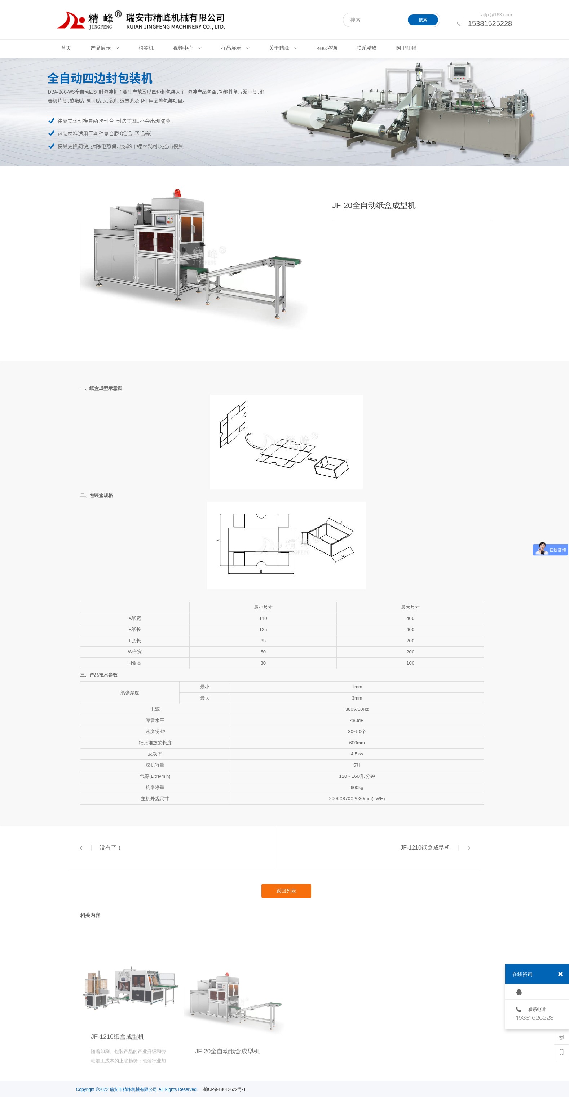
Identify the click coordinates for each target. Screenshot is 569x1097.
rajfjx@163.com (496, 14)
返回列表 (286, 891)
